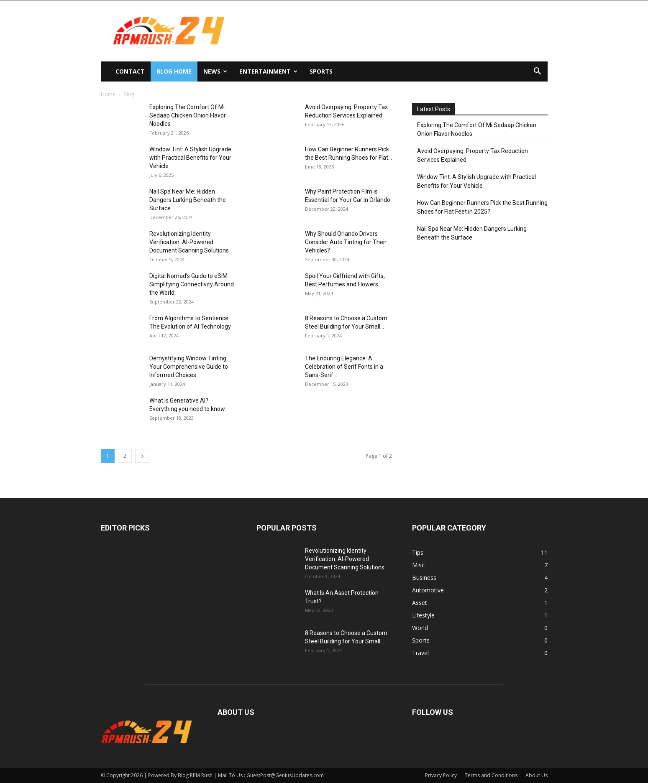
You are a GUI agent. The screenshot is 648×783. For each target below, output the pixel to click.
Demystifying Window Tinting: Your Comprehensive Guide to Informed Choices (188, 366)
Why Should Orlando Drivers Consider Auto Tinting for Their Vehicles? (346, 242)
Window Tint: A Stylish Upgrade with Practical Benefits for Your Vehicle (190, 157)
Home (108, 94)
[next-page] (142, 456)
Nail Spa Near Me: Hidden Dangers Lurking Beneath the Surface (187, 200)
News (215, 71)
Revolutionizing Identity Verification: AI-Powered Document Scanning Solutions (189, 242)
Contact (130, 71)
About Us (536, 775)
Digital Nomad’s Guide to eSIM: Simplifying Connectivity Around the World (191, 284)
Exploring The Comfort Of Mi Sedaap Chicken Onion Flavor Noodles (187, 115)
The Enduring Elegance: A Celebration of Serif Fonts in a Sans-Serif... (344, 366)
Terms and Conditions (491, 775)
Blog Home (174, 71)
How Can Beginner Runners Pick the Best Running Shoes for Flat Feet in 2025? (482, 207)
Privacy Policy (441, 775)
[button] (538, 72)
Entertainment (268, 71)
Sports (321, 71)
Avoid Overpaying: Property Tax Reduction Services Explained (472, 155)
